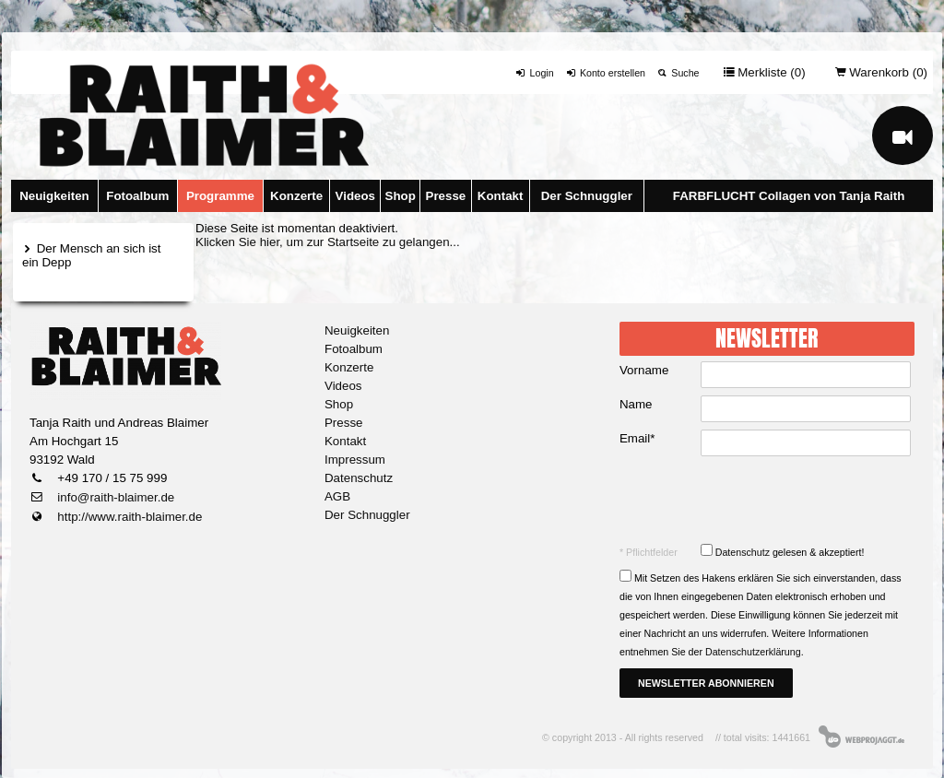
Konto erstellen (605, 72)
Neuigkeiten (54, 196)
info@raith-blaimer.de (114, 497)
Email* (637, 438)
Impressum (354, 459)
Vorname (644, 370)
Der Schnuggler (586, 196)
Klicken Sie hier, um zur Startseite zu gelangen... (327, 242)
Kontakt (501, 196)
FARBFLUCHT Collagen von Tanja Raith (789, 196)
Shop (400, 196)
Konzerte (296, 196)
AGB (337, 496)
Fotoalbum (137, 196)
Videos (355, 196)
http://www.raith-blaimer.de (128, 517)
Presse (446, 196)
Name (636, 404)
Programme (220, 196)
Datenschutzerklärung (753, 651)
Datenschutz (358, 478)
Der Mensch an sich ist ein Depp (91, 255)
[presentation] (769, 500)
